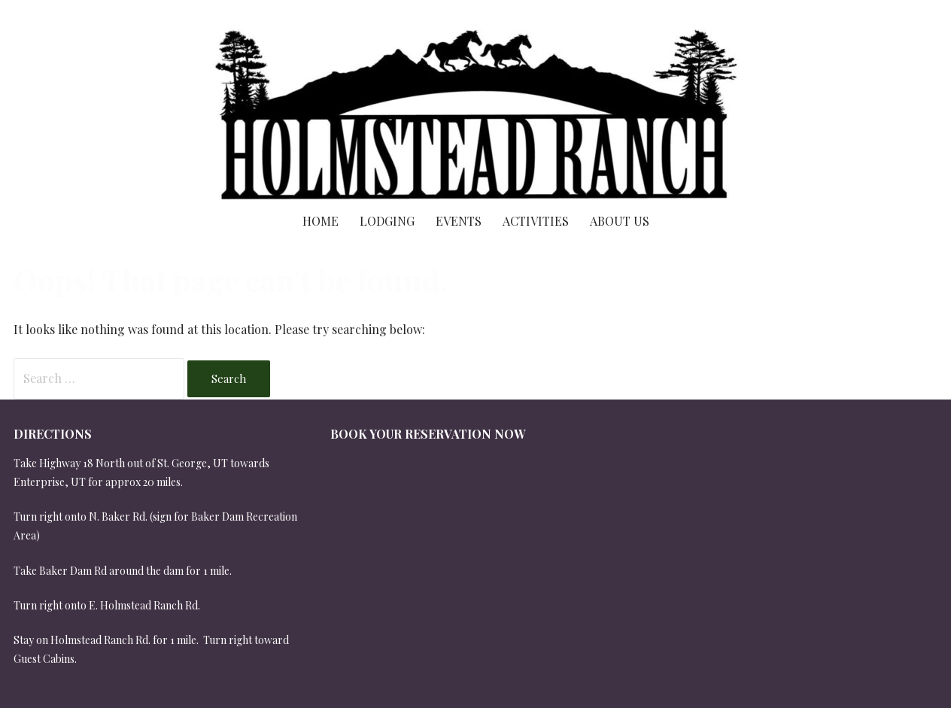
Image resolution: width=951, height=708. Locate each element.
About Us (619, 221)
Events (459, 221)
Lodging (387, 221)
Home (320, 221)
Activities (536, 221)
